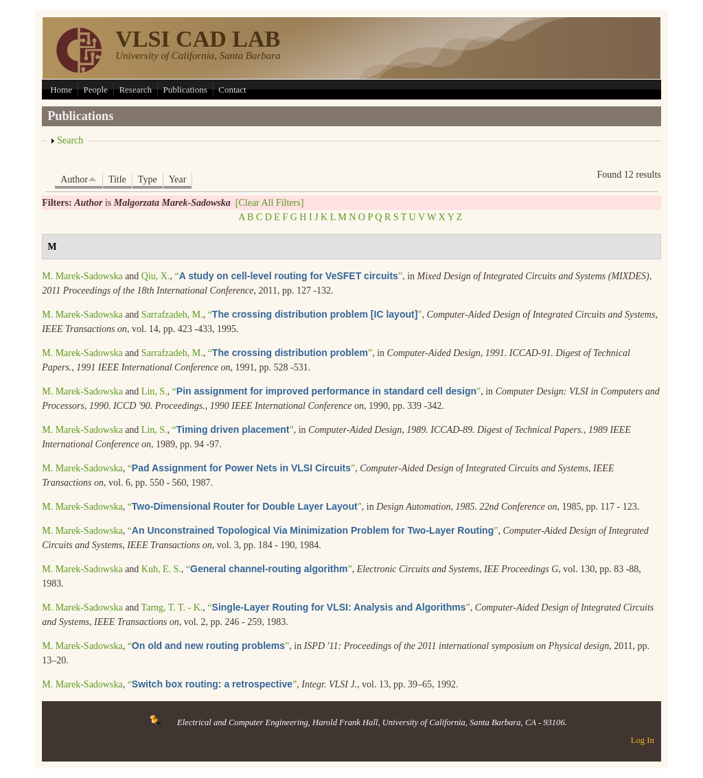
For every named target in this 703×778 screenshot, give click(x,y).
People (95, 89)
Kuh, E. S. (161, 569)
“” (288, 276)
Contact (232, 89)
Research (135, 89)
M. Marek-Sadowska (82, 276)
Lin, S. (154, 391)
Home (61, 89)
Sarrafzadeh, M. (172, 314)
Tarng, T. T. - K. (172, 607)
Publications (185, 89)
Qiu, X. (155, 276)
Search (70, 140)
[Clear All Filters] (269, 203)
